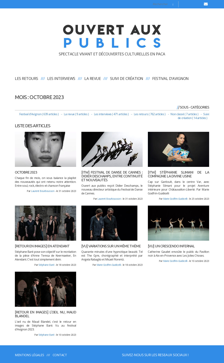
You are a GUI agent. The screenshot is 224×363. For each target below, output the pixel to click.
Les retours (26, 78)
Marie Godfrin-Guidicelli (175, 198)
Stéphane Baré (46, 264)
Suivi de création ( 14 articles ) (193, 116)
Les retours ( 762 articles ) (150, 114)
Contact (60, 355)
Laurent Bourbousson (42, 191)
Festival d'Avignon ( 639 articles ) (39, 114)
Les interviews (61, 78)
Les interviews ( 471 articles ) (112, 114)
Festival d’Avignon (170, 78)
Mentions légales (29, 355)
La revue (92, 78)
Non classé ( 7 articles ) (184, 114)
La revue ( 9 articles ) (76, 114)
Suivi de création (126, 78)
